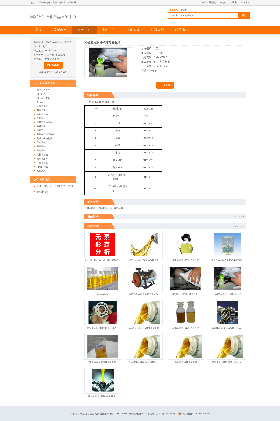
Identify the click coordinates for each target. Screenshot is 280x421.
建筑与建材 (42, 158)
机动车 (40, 130)
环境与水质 (42, 106)
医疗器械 (41, 142)
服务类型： (39, 55)
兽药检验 (41, 150)
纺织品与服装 (43, 98)
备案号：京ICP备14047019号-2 (162, 413)
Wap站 (223, 2)
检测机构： (39, 42)
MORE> (239, 216)
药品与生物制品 (44, 138)
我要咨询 (53, 65)
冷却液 (153, 70)
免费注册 (71, 2)
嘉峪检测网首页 (209, 2)
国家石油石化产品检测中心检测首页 (56, 186)
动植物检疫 (42, 154)
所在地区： (39, 59)
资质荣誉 (133, 29)
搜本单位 (173, 10)
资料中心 (108, 29)
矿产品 (40, 118)
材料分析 (41, 110)
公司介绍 (157, 29)
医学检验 (41, 146)
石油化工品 (42, 114)
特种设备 (41, 126)
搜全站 (184, 10)
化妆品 (40, 102)
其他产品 (41, 170)
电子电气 (41, 94)
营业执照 (94, 413)
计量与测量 (42, 162)
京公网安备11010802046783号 (194, 413)
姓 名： (38, 46)
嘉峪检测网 (43, 191)
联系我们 (234, 2)
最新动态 (60, 29)
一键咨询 (165, 85)
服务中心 (84, 29)
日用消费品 (42, 166)
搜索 (244, 15)
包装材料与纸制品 (45, 134)
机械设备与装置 (44, 122)
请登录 (62, 2)
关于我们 (74, 413)
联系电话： (39, 50)
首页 (39, 29)
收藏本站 (245, 2)
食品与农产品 (43, 90)
